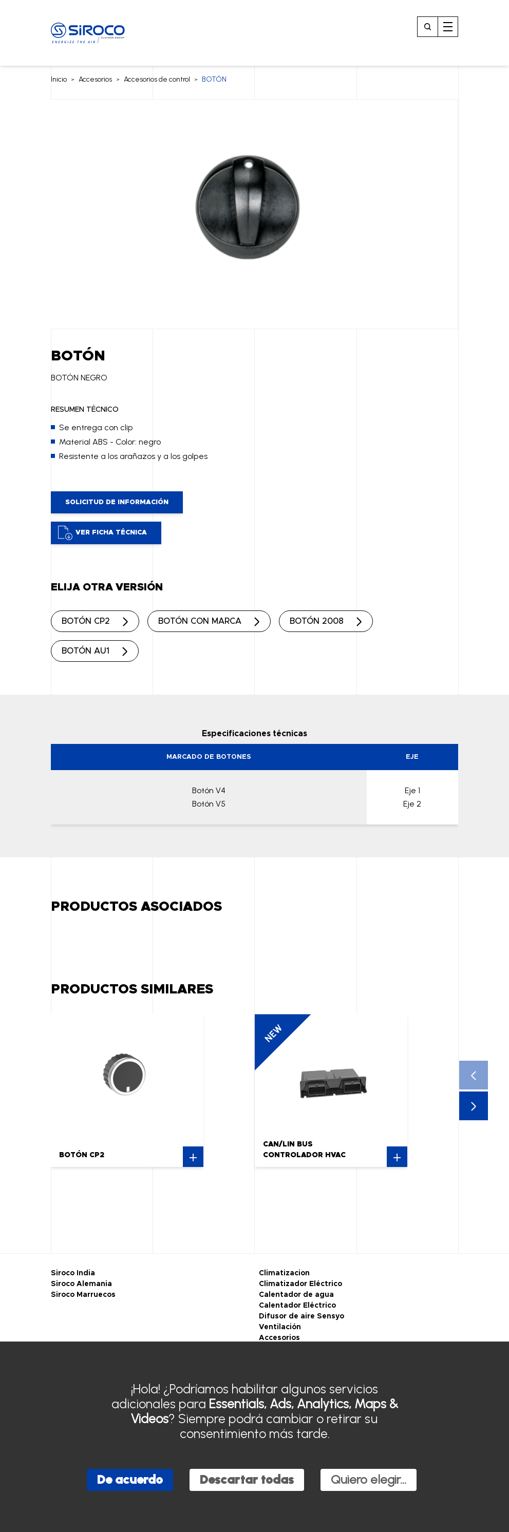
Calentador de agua (296, 1294)
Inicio (59, 79)
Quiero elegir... (368, 1479)
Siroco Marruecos (83, 1294)
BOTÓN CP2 (86, 621)
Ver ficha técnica (102, 533)
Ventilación (280, 1327)
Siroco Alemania (81, 1284)
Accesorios (95, 79)
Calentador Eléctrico (297, 1305)
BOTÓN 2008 (317, 621)
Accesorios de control (157, 79)
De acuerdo (130, 1479)
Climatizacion (284, 1273)
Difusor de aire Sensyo (301, 1316)
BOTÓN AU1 (85, 651)
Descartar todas (247, 1479)
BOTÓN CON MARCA (199, 621)
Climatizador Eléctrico (300, 1284)
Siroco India (73, 1273)
